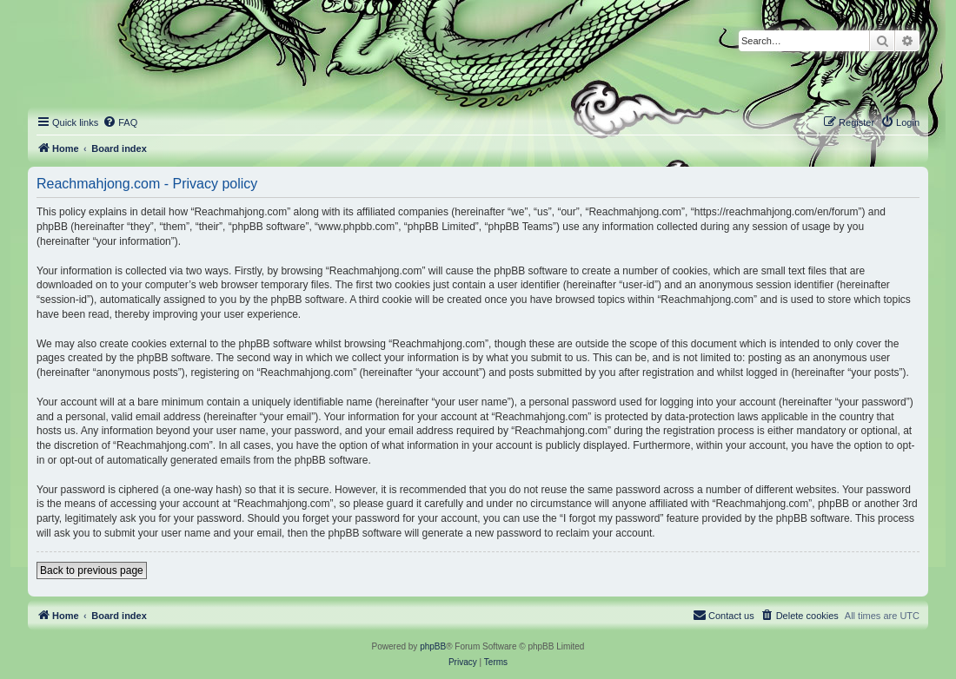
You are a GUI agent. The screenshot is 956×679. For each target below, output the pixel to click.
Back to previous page (91, 570)
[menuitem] (120, 122)
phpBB (433, 646)
